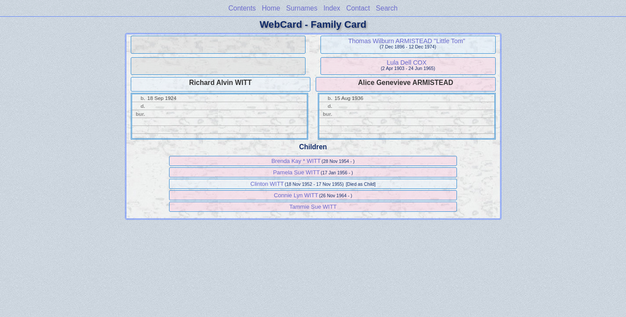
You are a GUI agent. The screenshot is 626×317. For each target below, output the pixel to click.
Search (387, 8)
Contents (242, 8)
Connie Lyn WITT (296, 195)
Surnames (301, 8)
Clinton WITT (267, 184)
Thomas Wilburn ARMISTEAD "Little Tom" (406, 40)
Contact (358, 8)
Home (271, 8)
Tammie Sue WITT (313, 206)
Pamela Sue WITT (296, 172)
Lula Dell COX (407, 62)
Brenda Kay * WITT (295, 161)
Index (332, 8)
